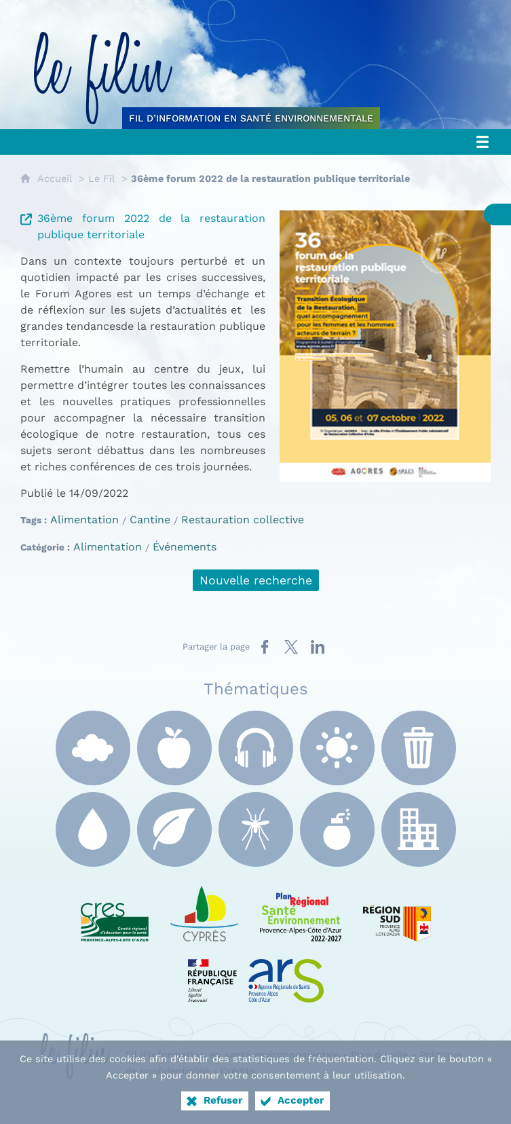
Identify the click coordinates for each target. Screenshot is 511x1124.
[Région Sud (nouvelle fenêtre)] (397, 910)
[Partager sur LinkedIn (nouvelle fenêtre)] (317, 646)
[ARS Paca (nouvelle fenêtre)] (256, 972)
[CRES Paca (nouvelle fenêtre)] (115, 910)
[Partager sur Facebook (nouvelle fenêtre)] (264, 646)
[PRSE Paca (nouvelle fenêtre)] (300, 910)
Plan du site (379, 1054)
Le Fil (101, 178)
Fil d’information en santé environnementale (232, 1054)
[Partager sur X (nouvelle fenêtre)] (291, 646)
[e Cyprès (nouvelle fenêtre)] (204, 910)
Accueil (54, 178)
